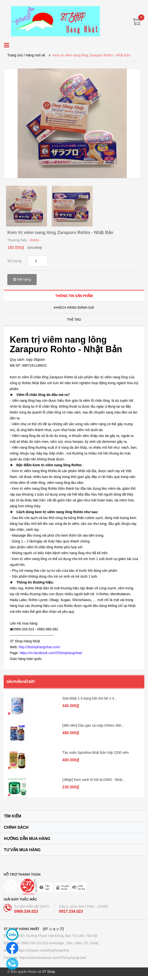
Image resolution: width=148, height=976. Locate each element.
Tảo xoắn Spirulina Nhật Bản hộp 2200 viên (95, 752)
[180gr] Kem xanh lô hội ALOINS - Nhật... (93, 780)
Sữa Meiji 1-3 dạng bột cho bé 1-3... (89, 698)
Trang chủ (15, 55)
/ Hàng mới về (34, 55)
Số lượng (14, 261)
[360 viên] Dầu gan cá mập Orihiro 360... (93, 725)
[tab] (74, 295)
